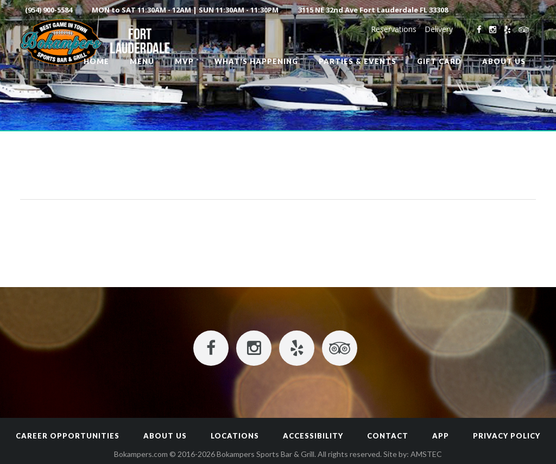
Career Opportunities (67, 435)
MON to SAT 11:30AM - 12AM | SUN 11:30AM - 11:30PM (185, 10)
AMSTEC (426, 454)
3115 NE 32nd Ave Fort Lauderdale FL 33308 (373, 10)
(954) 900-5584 (48, 10)
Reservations (393, 29)
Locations (235, 435)
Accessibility (313, 435)
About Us (165, 435)
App (440, 435)
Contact (387, 435)
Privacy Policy (506, 435)
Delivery (439, 29)
